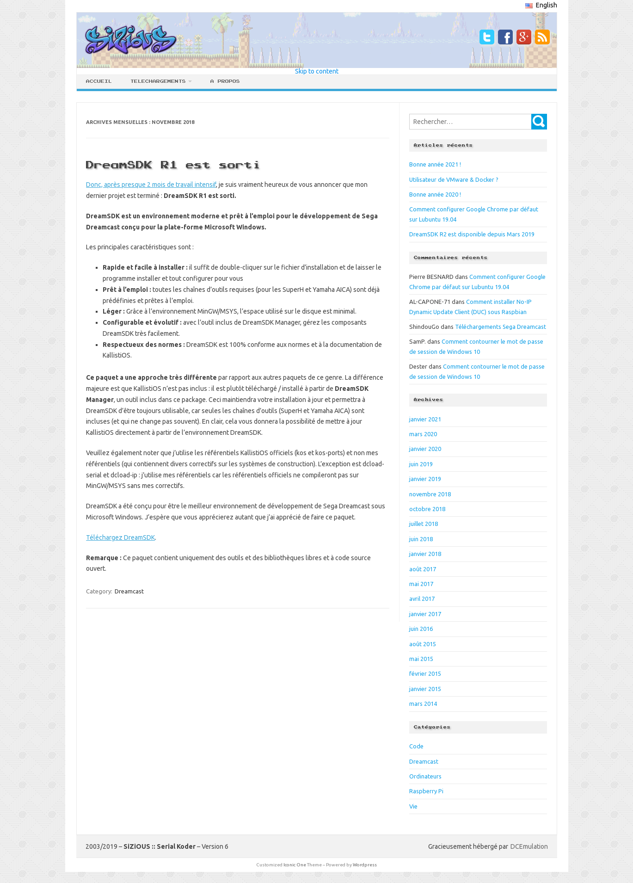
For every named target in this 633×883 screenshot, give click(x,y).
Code (416, 746)
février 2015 (425, 673)
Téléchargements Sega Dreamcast (500, 326)
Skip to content (316, 71)
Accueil (99, 81)
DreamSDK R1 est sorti (173, 165)
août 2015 (422, 644)
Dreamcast (129, 591)
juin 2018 (421, 539)
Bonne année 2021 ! (435, 164)
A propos (225, 81)
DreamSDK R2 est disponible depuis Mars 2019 (472, 234)
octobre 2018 (427, 509)
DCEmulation (529, 846)
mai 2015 (421, 658)
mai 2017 (421, 583)
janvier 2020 (425, 448)
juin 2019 (421, 464)
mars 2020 (423, 434)
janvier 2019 (425, 478)
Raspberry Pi (426, 791)
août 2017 (422, 569)
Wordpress (365, 864)
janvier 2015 (425, 688)
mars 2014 (423, 703)
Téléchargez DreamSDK (120, 537)
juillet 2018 (423, 523)
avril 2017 (422, 598)
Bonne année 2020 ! (435, 194)
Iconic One (294, 864)
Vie (413, 806)
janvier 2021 (425, 419)
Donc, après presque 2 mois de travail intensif (151, 184)
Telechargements (158, 81)
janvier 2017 (425, 614)
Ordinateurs (425, 776)
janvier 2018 (425, 553)
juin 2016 (421, 628)
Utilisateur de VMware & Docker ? (453, 179)
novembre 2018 (430, 494)
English (541, 5)
